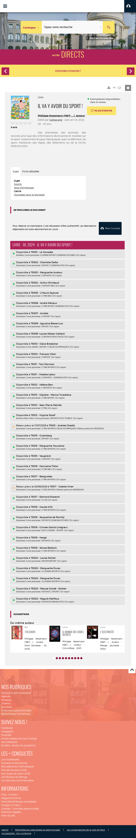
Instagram (7, 731)
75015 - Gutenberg (41, 435)
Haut (131, 669)
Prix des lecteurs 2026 (14, 769)
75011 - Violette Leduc (43, 374)
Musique (6, 699)
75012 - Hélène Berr (42, 384)
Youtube (6, 734)
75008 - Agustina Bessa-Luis (47, 323)
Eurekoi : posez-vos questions (18, 745)
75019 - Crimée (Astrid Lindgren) (49, 527)
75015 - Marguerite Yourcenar (47, 445)
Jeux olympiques (24, 187)
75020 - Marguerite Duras (45, 567)
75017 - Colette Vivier (62, 486)
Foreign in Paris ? (11, 804)
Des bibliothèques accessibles (18, 801)
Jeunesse (6, 706)
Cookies (5, 808)
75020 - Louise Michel (43, 557)
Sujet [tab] (16, 171)
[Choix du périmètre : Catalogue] (31, 27)
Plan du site (8, 815)
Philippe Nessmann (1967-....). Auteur (61, 115)
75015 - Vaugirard (41, 455)
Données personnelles (26, 808)
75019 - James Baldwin (44, 547)
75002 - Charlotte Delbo (44, 262)
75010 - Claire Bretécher (44, 343)
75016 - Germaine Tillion (44, 465)
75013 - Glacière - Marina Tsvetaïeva (51, 394)
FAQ (3, 794)
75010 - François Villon (43, 353)
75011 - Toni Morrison (42, 363)
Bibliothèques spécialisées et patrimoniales (37, 829)
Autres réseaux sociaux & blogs (19, 738)
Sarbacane (55, 119)
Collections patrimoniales (16, 710)
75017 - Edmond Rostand (45, 496)
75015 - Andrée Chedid (62, 425)
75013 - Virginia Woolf (43, 414)
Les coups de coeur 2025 (15, 773)
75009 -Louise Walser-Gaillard (48, 333)
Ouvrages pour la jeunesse (29, 194)
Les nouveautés (10, 759)
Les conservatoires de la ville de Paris (86, 829)
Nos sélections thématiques (17, 766)
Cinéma (6, 703)
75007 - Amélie (39, 313)
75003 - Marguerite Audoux (46, 272)
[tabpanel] (48, 188)
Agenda (6, 696)
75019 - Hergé (39, 537)
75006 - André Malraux (44, 302)
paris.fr (5, 829)
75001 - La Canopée (42, 251)
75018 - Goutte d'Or (42, 506)
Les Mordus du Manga (14, 776)
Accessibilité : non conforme (16, 833)
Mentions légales (11, 811)
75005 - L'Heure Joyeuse (45, 292)
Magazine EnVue (11, 797)
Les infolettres (9, 741)
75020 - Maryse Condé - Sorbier (48, 588)
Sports (18, 184)
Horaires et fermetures (14, 762)
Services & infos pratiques (16, 692)
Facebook (7, 727)
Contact (13, 794)
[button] (130, 6)
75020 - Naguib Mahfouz (45, 598)
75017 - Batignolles (41, 476)
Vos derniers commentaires (17, 780)
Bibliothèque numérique (15, 713)
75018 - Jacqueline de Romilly (47, 516)
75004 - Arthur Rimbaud (45, 282)
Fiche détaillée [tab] (30, 171)
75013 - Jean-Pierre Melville (46, 404)
